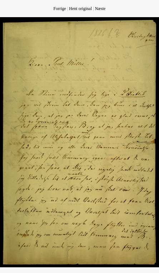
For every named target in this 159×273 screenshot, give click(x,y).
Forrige (60, 8)
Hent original (80, 8)
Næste (100, 8)
